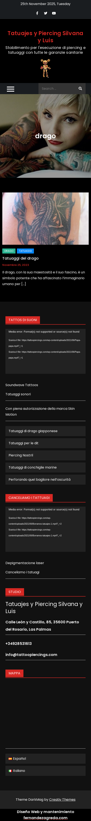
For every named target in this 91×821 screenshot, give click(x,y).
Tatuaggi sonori (18, 394)
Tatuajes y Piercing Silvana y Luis (45, 36)
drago (8, 251)
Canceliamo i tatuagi (22, 572)
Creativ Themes (62, 799)
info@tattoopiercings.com (31, 654)
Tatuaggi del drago (20, 258)
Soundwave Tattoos (21, 385)
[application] (45, 351)
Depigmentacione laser (24, 563)
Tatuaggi (25, 251)
